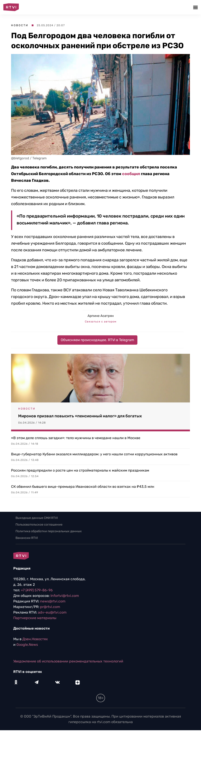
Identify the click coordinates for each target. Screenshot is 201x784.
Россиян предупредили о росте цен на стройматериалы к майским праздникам (80, 470)
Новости (19, 25)
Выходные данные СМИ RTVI (37, 518)
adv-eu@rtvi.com (52, 612)
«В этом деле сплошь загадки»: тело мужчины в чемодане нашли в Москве (75, 438)
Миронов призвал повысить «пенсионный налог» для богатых (80, 416)
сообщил (131, 173)
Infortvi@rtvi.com (65, 596)
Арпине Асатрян (101, 316)
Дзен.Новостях (35, 639)
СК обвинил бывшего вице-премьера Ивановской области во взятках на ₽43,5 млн (82, 486)
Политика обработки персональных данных (49, 531)
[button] (196, 7)
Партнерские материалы (34, 618)
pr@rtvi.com (50, 607)
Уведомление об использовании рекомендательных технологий (68, 661)
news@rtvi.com (52, 601)
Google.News (27, 644)
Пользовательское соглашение (39, 524)
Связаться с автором (100, 321)
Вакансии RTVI (27, 538)
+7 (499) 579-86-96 (37, 590)
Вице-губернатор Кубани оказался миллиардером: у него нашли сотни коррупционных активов (94, 454)
